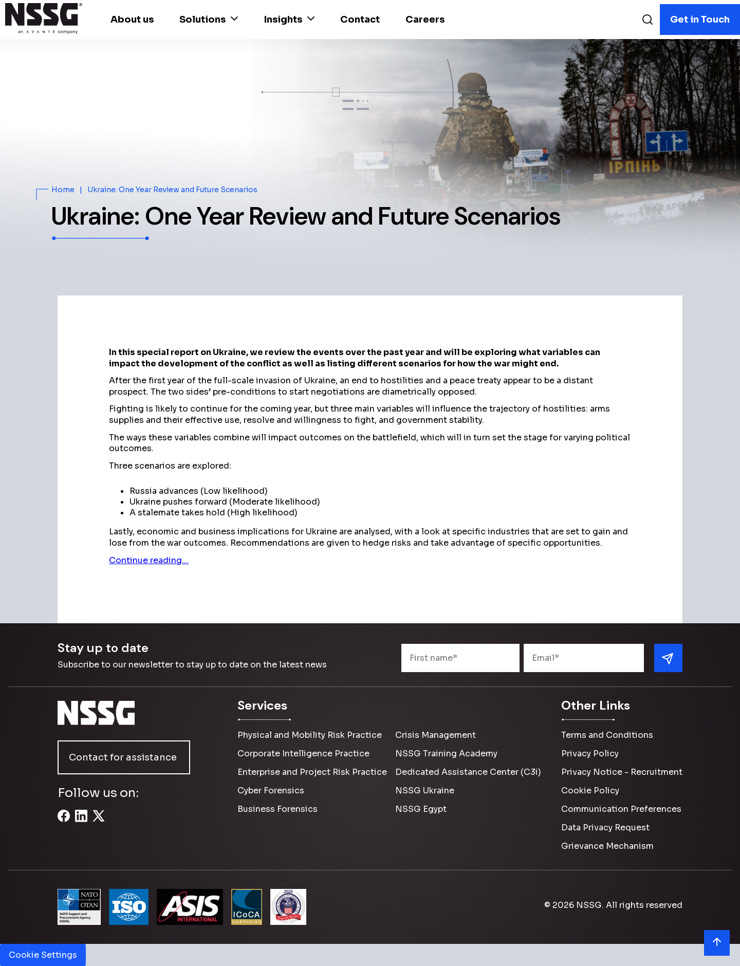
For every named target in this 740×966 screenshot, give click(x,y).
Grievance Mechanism (607, 846)
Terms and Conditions (607, 735)
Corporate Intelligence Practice (303, 753)
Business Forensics (277, 809)
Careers (425, 19)
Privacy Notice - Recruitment (621, 772)
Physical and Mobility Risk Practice (309, 735)
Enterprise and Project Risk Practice (312, 772)
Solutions (208, 19)
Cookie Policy (590, 790)
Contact (360, 19)
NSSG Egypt (421, 809)
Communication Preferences (621, 809)
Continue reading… (149, 560)
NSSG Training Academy (446, 753)
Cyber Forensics (270, 790)
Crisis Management (435, 735)
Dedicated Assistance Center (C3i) (468, 772)
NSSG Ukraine (424, 790)
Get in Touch (700, 19)
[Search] (647, 21)
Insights (289, 19)
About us (132, 19)
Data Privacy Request (605, 827)
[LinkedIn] (81, 822)
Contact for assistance (123, 757)
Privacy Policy (590, 753)
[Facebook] (64, 822)
